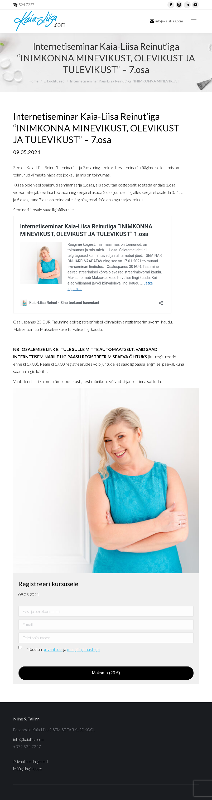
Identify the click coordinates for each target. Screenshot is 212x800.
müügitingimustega (83, 649)
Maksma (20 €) (106, 673)
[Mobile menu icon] (193, 21)
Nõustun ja (63, 649)
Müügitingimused (27, 768)
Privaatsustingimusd (30, 761)
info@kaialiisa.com (28, 739)
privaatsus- (52, 649)
